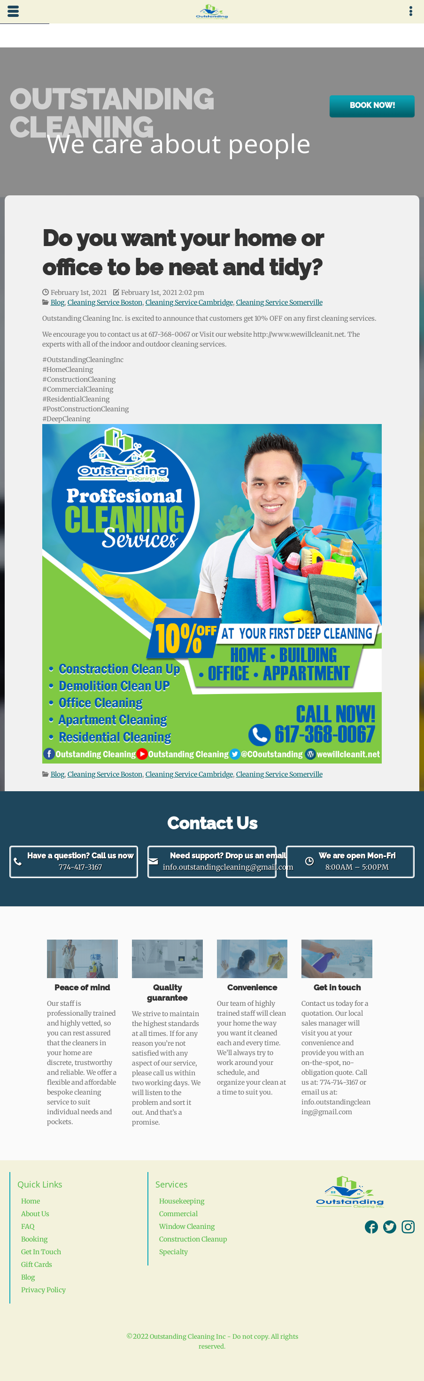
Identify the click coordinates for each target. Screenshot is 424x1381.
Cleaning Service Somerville (279, 302)
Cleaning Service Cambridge (189, 302)
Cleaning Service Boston (105, 302)
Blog (57, 302)
